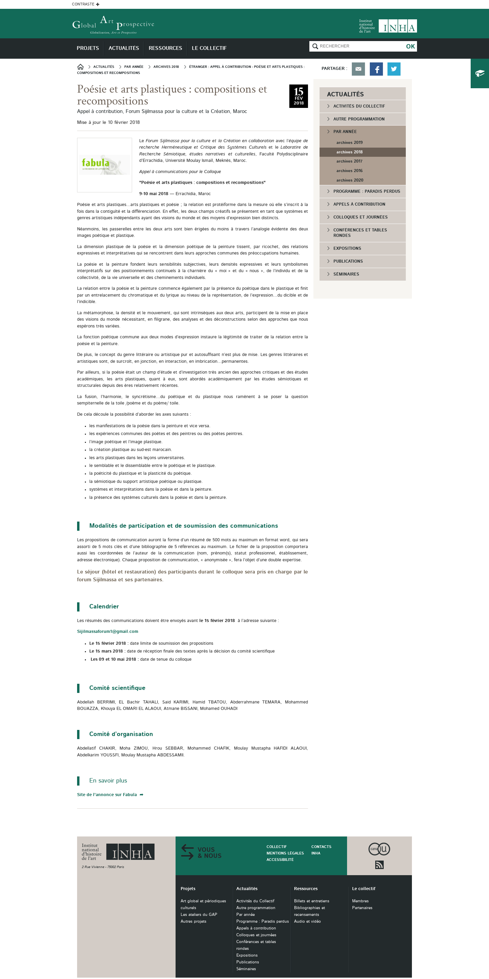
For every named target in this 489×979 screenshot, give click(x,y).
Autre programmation (359, 119)
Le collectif (363, 889)
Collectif (277, 847)
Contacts (321, 847)
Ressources (306, 889)
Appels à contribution (359, 204)
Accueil (82, 67)
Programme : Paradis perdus (366, 191)
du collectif (480, 73)
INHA (315, 853)
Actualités (246, 889)
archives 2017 (350, 161)
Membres (360, 901)
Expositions (347, 248)
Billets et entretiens (311, 901)
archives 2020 (350, 180)
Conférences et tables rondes (360, 233)
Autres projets (193, 921)
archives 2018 (350, 152)
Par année (345, 132)
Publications (348, 261)
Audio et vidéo (307, 921)
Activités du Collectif (359, 106)
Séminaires (346, 274)
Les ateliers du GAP (199, 915)
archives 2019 (350, 142)
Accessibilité (280, 860)
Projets (188, 889)
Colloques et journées (360, 217)
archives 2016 (350, 171)
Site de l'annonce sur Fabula (107, 795)
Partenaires (362, 908)
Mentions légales (285, 853)
